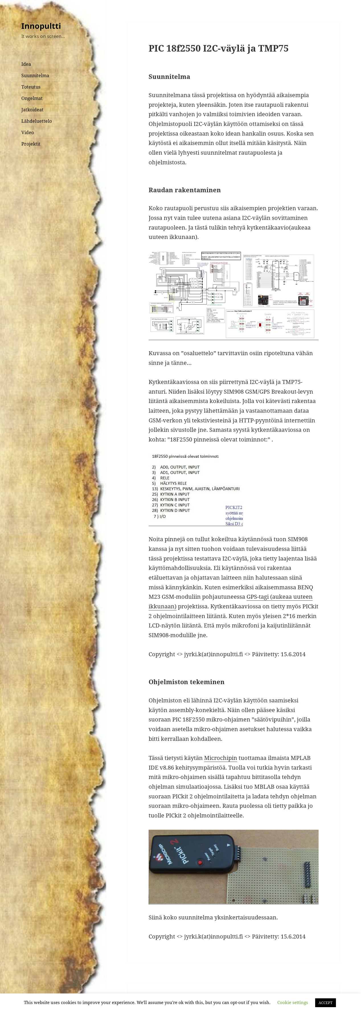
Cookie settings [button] (292, 1002)
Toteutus (30, 87)
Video (27, 132)
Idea (26, 64)
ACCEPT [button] (326, 1002)
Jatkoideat (32, 110)
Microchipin (220, 758)
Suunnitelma (35, 75)
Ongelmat (32, 98)
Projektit (30, 144)
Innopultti (41, 26)
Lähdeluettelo (36, 121)
